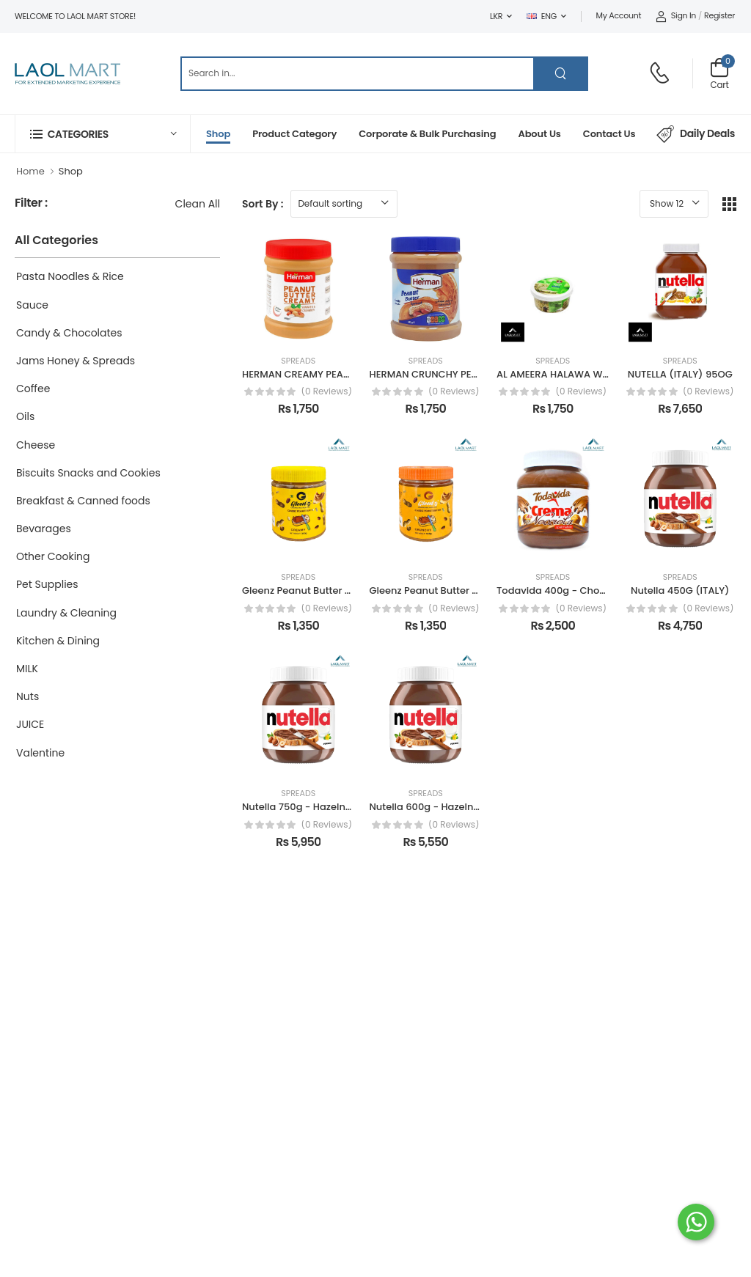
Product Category (294, 134)
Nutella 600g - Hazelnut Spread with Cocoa (473, 807)
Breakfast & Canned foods (83, 500)
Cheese (35, 445)
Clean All (197, 204)
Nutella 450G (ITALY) (680, 590)
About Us (539, 134)
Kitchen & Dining (58, 640)
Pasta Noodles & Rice (70, 276)
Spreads (298, 361)
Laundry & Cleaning (66, 613)
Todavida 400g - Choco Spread (572, 590)
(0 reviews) (326, 391)
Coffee (33, 388)
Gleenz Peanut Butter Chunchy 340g (456, 590)
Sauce (32, 305)
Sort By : (262, 203)
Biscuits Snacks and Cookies (88, 472)
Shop (218, 134)
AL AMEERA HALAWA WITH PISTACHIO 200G (597, 374)
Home (30, 171)
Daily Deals (695, 134)
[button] (103, 133)
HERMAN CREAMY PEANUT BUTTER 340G (334, 374)
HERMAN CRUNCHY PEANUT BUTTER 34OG (466, 374)
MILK (27, 668)
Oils (25, 416)
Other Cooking (53, 556)
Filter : (31, 203)
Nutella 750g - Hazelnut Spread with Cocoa (345, 807)
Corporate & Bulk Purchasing (427, 134)
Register (719, 15)
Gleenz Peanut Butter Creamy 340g (326, 590)
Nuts (27, 696)
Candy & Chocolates (69, 332)
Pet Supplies (47, 584)
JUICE (30, 724)
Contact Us (609, 134)
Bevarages (43, 528)
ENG (542, 16)
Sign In (676, 15)
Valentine (40, 753)
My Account (619, 15)
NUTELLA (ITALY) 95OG (680, 374)
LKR (496, 16)
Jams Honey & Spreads (75, 360)
